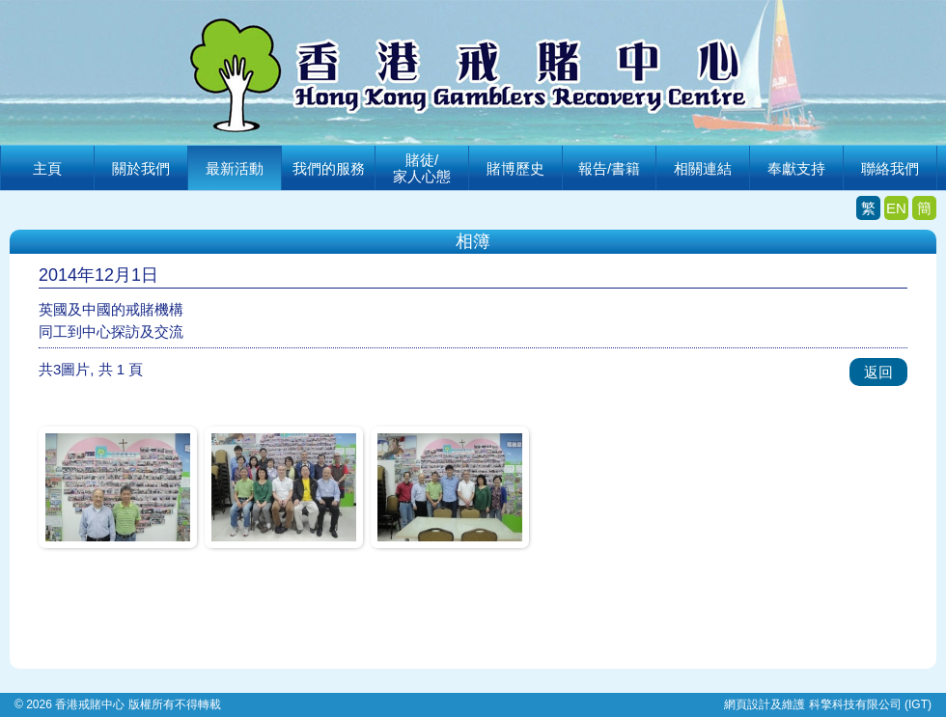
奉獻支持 (796, 168)
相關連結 (703, 168)
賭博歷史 (515, 168)
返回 (878, 372)
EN (896, 208)
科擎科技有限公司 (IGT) (870, 704)
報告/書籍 (609, 168)
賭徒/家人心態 (422, 168)
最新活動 (235, 168)
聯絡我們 (890, 168)
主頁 (47, 168)
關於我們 (141, 168)
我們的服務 (328, 168)
